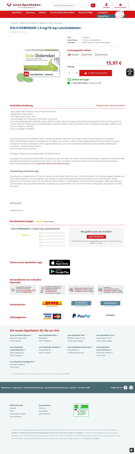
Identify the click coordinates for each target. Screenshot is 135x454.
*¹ (50, 347)
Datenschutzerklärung (33, 387)
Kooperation (43, 411)
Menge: (71, 66)
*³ (80, 347)
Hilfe (11, 411)
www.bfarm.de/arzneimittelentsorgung (53, 163)
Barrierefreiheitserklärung (56, 387)
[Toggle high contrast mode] (132, 450)
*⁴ (22, 362)
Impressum (17, 387)
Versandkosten (15, 416)
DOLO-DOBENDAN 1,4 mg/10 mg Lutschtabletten (75, 54)
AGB (88, 387)
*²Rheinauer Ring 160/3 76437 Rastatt (21, 338)
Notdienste (6, 387)
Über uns (42, 408)
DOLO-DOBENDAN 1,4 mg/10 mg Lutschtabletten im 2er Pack (103, 54)
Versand (81, 387)
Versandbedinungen (17, 414)
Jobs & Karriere (44, 414)
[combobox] (71, 5)
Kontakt (72, 387)
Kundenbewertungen (22, 221)
